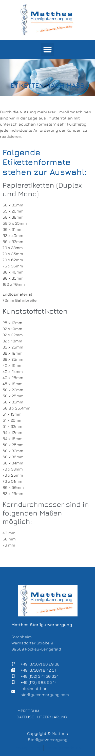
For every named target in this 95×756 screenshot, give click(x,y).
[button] (47, 49)
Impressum (27, 710)
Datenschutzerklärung (41, 717)
